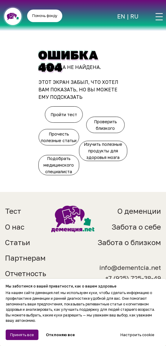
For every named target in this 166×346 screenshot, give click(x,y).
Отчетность (25, 273)
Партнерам (25, 257)
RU (134, 16)
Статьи (17, 242)
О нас (14, 226)
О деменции (139, 211)
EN (121, 16)
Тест (13, 211)
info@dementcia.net (130, 267)
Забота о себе (136, 226)
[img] (159, 16)
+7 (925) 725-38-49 (133, 278)
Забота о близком (129, 242)
